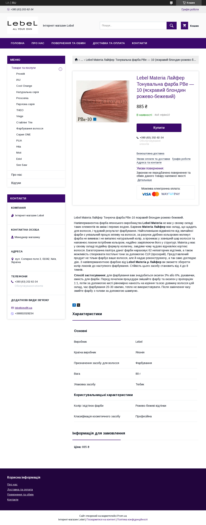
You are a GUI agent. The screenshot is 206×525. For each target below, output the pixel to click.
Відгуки (16, 183)
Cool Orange (24, 85)
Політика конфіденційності (132, 519)
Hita (18, 146)
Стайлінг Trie (24, 122)
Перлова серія (25, 104)
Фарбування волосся (29, 128)
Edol (19, 158)
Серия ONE (23, 134)
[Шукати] (172, 25)
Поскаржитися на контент (101, 519)
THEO (20, 110)
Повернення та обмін (68, 43)
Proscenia (22, 98)
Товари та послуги (23, 67)
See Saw (21, 164)
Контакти (139, 43)
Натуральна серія (27, 92)
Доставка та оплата (109, 43)
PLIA (19, 140)
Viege (19, 116)
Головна (17, 43)
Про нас (38, 43)
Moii (18, 152)
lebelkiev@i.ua (23, 307)
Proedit (20, 73)
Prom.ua (122, 516)
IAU (18, 79)
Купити (159, 127)
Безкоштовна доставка (150, 153)
